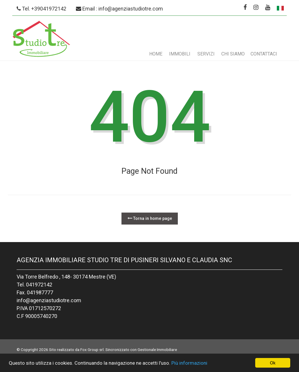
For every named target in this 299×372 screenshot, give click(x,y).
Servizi (206, 54)
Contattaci (264, 54)
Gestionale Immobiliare (157, 349)
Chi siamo (233, 54)
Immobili (179, 54)
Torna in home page (149, 218)
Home (155, 54)
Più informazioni (189, 363)
